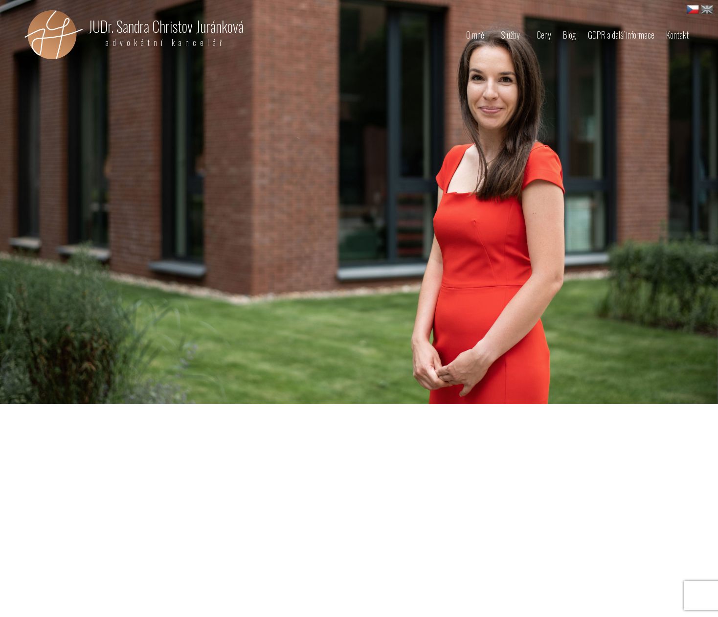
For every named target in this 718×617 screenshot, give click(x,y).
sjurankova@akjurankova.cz (82, 591)
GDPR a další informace (621, 35)
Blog (569, 35)
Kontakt (677, 35)
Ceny (544, 35)
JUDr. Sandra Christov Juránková (166, 31)
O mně (475, 35)
